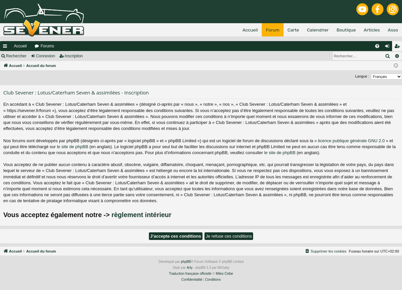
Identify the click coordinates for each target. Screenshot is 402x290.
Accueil (20, 46)
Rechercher (16, 56)
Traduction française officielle (190, 273)
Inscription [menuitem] (398, 47)
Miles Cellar (224, 273)
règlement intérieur (141, 214)
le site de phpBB (72, 146)
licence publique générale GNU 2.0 (351, 140)
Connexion (45, 56)
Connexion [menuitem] (388, 47)
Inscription (74, 56)
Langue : (362, 76)
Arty (190, 267)
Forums (47, 46)
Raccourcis (6, 47)
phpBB (186, 261)
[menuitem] (377, 46)
